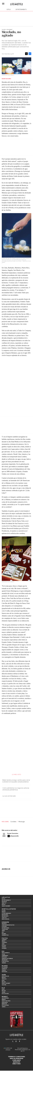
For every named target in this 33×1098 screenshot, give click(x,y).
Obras (3, 930)
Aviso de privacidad (16, 1058)
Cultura (4, 984)
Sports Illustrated (9, 909)
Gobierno (4, 939)
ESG (3, 932)
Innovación (4, 959)
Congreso (4, 942)
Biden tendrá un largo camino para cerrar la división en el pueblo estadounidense (16, 781)
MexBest (5, 996)
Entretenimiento (21, 9)
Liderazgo (4, 968)
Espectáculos (5, 976)
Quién (4, 974)
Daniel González (12, 833)
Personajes (5, 1002)
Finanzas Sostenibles (7, 958)
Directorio (16, 1063)
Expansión (5, 922)
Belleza (4, 981)
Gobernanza (5, 955)
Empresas (4, 923)
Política (5, 938)
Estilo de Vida (5, 1005)
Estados (4, 945)
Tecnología (5, 929)
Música (3, 904)
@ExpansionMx (14, 836)
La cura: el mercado (9, 796)
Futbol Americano (6, 913)
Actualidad (5, 967)
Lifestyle (4, 917)
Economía (4, 926)
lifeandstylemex (17, 1041)
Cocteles (13, 821)
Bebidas (4, 999)
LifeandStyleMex (13, 1041)
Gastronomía (5, 998)
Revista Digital (5, 919)
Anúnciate (16, 1062)
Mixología (21, 821)
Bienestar (4, 1003)
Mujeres (4, 933)
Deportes (4, 901)
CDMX (3, 943)
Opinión (4, 946)
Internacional (5, 927)
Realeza (4, 977)
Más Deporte (5, 916)
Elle (3, 988)
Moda (3, 980)
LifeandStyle (5, 935)
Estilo (9, 9)
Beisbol (4, 911)
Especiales (4, 971)
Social (3, 954)
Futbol (4, 910)
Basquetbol (5, 914)
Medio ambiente (6, 952)
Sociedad (4, 948)
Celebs (3, 992)
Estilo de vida (5, 993)
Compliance (16, 1060)
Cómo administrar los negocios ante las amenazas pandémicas (15, 789)
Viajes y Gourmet (7, 29)
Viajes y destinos (6, 1000)
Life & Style (6, 897)
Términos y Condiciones (16, 1056)
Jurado (3, 1006)
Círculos (4, 978)
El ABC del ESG (5, 961)
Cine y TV (4, 903)
